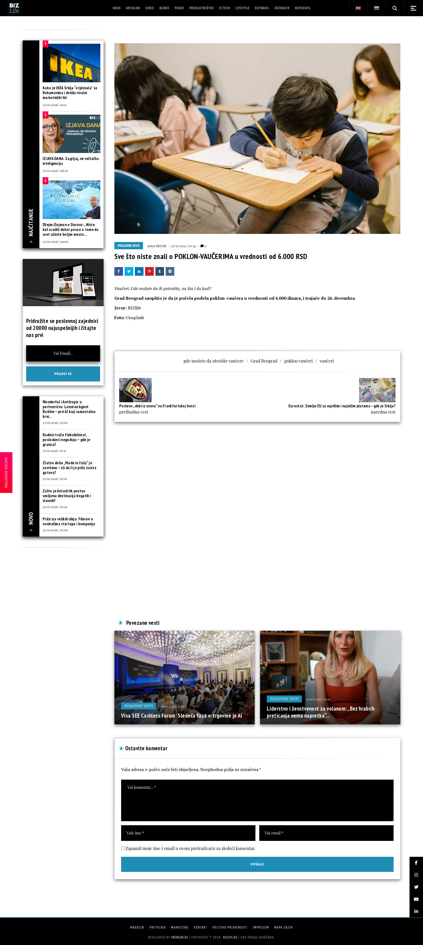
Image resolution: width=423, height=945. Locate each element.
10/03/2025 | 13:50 (318, 699)
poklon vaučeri (298, 361)
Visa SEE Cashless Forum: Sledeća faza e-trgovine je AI (181, 715)
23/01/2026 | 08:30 (55, 170)
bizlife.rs (230, 937)
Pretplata (157, 927)
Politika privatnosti (229, 927)
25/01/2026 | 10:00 (55, 530)
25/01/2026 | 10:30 (55, 506)
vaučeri (327, 361)
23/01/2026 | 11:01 (54, 105)
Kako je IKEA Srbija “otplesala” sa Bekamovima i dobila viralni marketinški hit (70, 92)
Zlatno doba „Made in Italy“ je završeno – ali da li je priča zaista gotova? (69, 467)
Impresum (261, 927)
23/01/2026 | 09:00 (56, 241)
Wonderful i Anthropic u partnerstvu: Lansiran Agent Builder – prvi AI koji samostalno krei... (69, 409)
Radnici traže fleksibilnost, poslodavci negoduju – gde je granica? (66, 439)
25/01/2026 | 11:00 (55, 478)
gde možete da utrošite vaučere (213, 361)
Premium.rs (179, 937)
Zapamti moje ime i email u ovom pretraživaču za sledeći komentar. (190, 848)
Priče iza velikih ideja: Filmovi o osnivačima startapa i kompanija (69, 521)
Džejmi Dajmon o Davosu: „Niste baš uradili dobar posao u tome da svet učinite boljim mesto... (70, 229)
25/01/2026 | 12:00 (55, 422)
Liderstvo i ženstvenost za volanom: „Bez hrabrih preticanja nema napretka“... (320, 712)
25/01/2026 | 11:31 (54, 450)
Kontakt (200, 927)
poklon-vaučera (226, 298)
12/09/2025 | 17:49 (173, 706)
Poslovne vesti (129, 246)
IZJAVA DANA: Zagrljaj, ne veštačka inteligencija (71, 161)
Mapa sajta (283, 927)
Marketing (180, 927)
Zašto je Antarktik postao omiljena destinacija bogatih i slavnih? (67, 495)
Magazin (137, 927)
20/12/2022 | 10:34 (183, 246)
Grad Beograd (129, 298)
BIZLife (161, 246)
